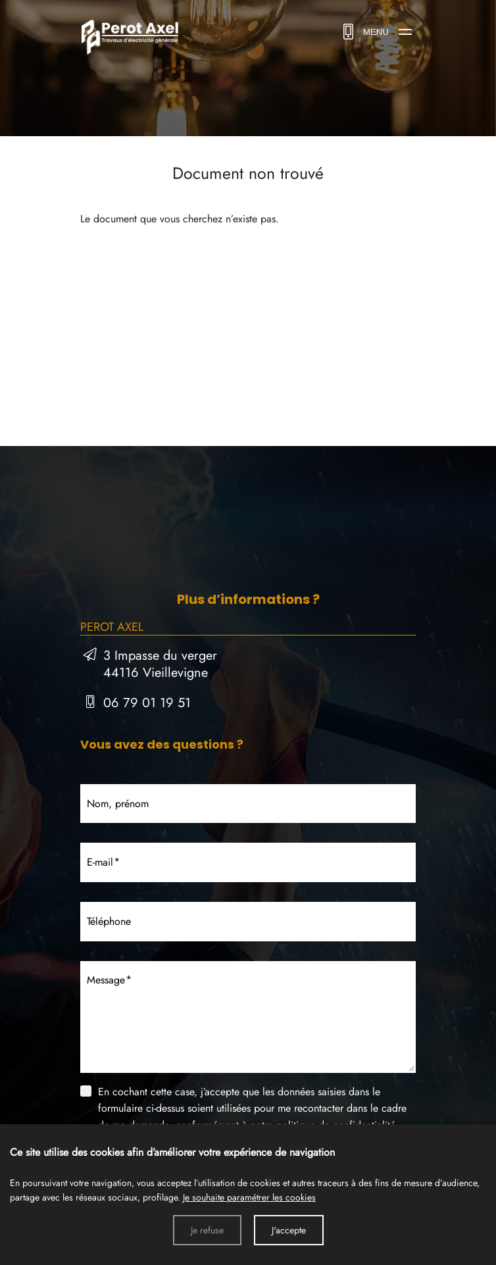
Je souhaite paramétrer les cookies (249, 1197)
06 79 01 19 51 (147, 702)
